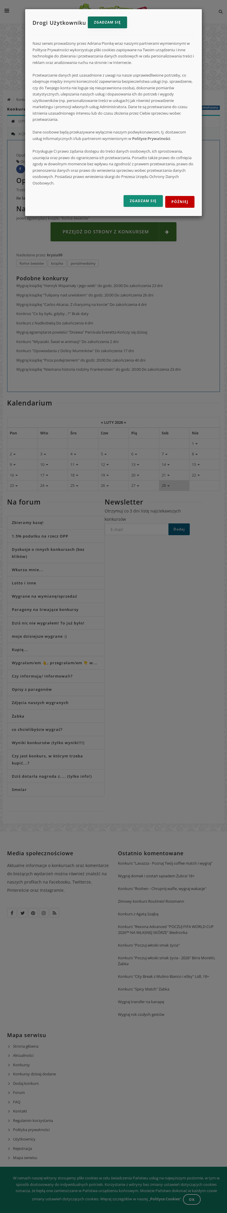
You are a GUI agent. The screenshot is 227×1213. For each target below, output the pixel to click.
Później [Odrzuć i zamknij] (179, 201)
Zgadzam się (107, 22)
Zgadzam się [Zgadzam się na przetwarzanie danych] (143, 200)
